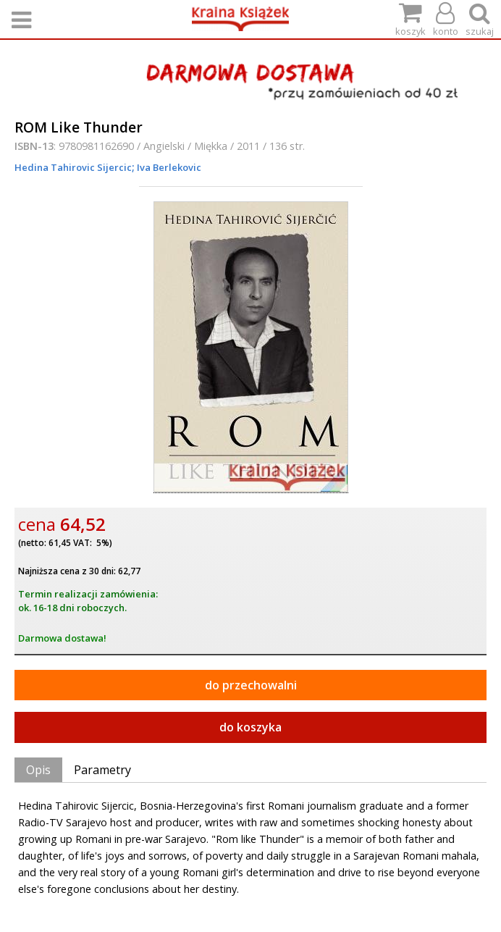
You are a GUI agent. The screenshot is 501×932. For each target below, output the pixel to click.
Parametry (102, 770)
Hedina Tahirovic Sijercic (73, 167)
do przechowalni (251, 685)
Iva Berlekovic (168, 167)
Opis (38, 770)
